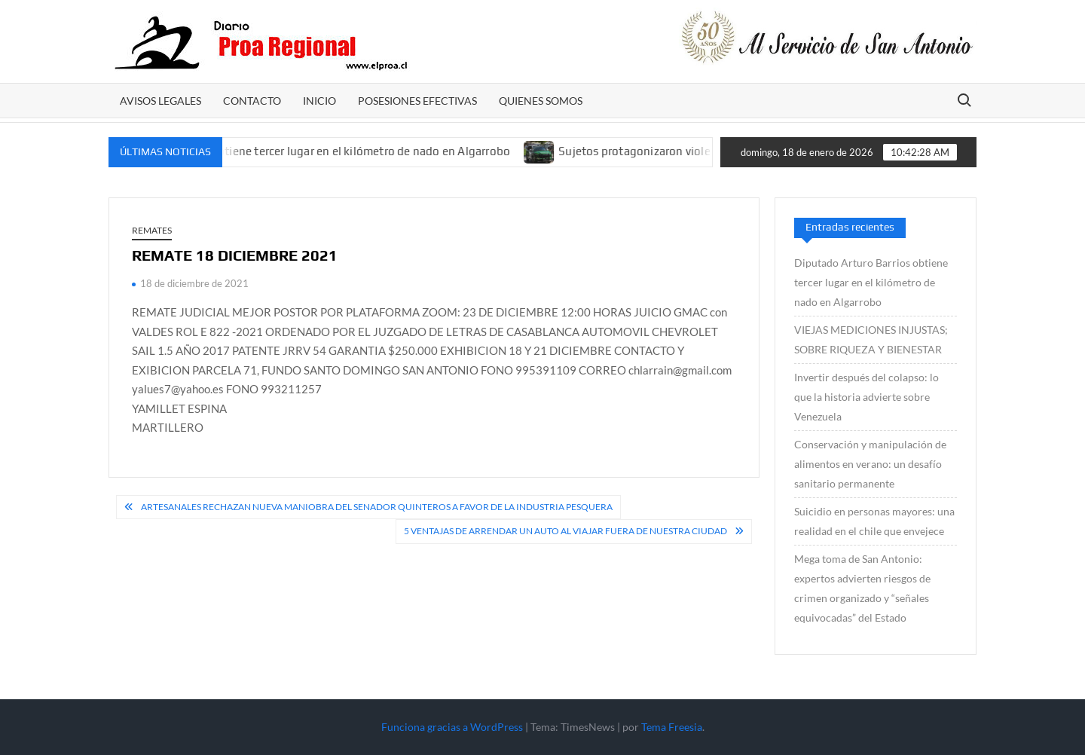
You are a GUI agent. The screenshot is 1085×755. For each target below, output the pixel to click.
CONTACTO (252, 100)
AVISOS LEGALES (160, 100)
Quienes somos (540, 100)
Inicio (319, 100)
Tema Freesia (671, 726)
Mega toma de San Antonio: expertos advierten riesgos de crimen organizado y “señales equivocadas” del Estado (862, 588)
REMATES (152, 230)
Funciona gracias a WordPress (452, 726)
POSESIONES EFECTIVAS (417, 100)
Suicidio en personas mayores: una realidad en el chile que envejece (874, 521)
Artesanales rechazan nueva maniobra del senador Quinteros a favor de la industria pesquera (377, 506)
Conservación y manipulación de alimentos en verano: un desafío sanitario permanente (870, 464)
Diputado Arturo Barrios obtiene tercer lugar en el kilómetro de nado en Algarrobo (304, 151)
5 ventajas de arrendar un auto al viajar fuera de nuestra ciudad (565, 530)
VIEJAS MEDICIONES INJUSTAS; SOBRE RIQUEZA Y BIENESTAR (871, 339)
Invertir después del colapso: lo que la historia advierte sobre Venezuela (866, 397)
